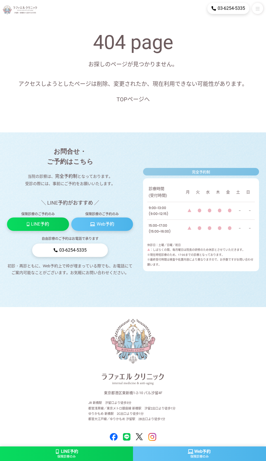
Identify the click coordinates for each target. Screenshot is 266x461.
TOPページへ (133, 99)
